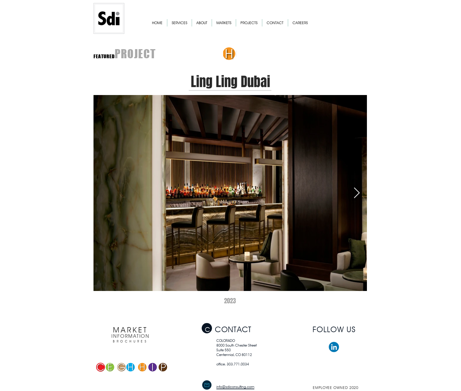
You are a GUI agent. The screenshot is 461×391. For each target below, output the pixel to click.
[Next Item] (356, 193)
